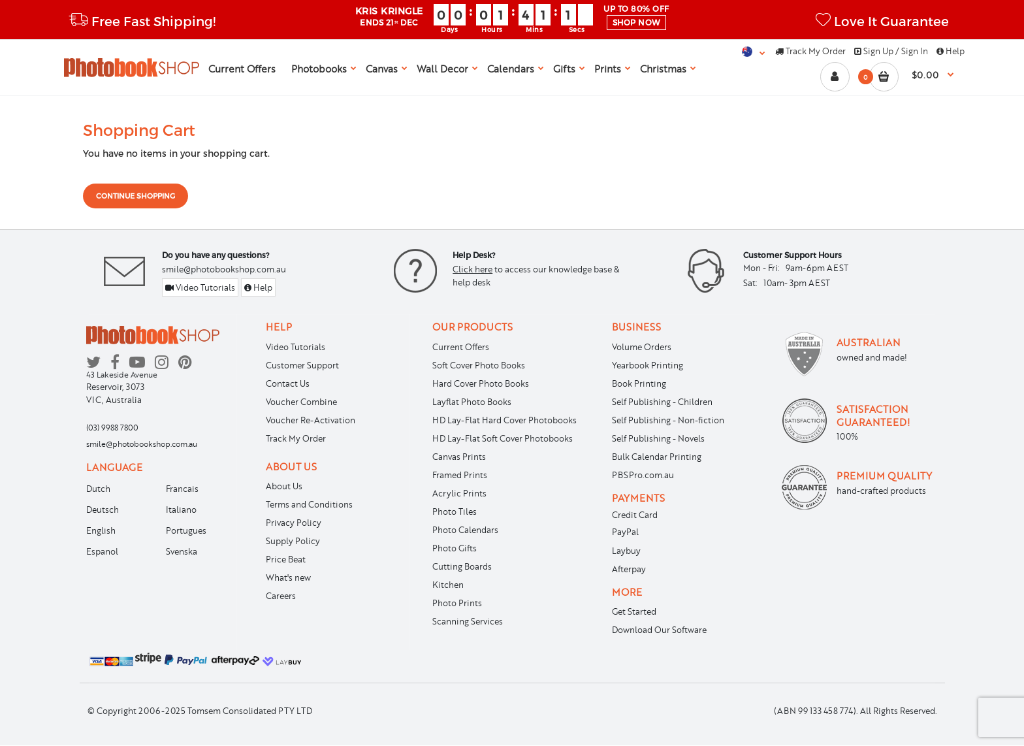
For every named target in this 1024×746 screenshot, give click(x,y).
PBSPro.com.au (643, 475)
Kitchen (448, 585)
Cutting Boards (462, 566)
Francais (182, 489)
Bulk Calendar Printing (656, 456)
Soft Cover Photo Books (478, 365)
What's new (288, 577)
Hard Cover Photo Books (480, 383)
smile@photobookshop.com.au (224, 269)
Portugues (186, 530)
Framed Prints (459, 475)
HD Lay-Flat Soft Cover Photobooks (502, 438)
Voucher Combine (301, 402)
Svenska (181, 551)
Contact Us (288, 383)
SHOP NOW (636, 22)
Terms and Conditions (309, 504)
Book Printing (639, 383)
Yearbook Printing (647, 365)
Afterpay (629, 569)
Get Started (634, 611)
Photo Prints (457, 603)
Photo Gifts (454, 548)
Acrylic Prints (459, 493)
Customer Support (302, 365)
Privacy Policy (293, 522)
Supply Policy (293, 541)
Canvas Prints (459, 456)
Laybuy (626, 551)
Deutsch (102, 509)
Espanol (102, 551)
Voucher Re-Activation (310, 420)
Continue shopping (135, 195)
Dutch (98, 489)
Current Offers (460, 347)
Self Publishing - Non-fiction (668, 420)
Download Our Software (659, 630)
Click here (472, 269)
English (101, 530)
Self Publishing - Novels (658, 438)
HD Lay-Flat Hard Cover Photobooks (504, 420)
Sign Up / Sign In (891, 51)
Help (950, 51)
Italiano (181, 509)
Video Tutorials (200, 287)
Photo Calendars (465, 530)
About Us (284, 486)
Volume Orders (641, 347)
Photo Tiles (454, 511)
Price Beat (286, 559)
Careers (281, 596)
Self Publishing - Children (662, 402)
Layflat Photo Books (471, 402)
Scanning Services (467, 621)
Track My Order (810, 51)
